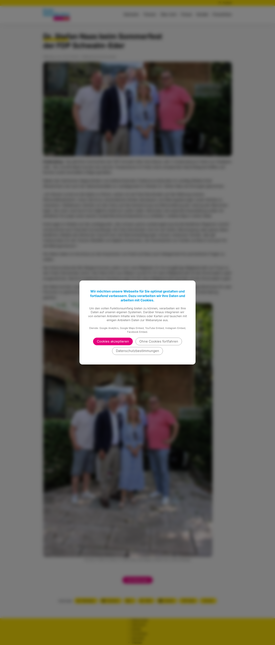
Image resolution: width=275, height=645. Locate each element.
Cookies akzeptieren (113, 341)
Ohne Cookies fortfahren (158, 341)
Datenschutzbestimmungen (137, 351)
